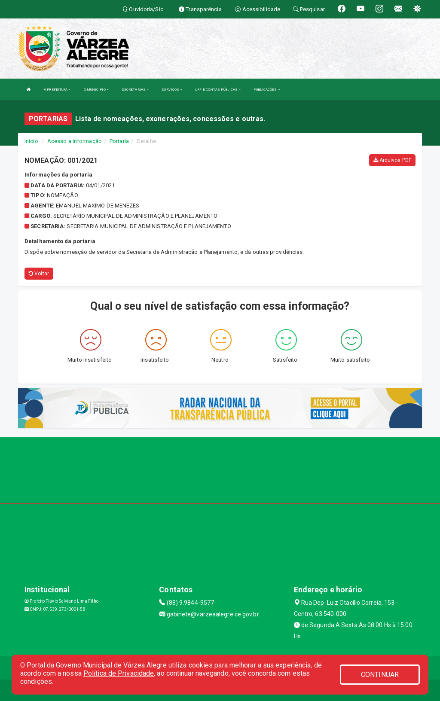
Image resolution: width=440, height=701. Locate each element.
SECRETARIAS (135, 89)
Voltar (39, 274)
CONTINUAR (380, 675)
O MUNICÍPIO (96, 89)
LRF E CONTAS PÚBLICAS (218, 89)
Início (31, 141)
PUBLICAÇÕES (267, 89)
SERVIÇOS (172, 89)
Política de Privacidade (118, 673)
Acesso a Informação (74, 141)
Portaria (119, 141)
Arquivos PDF (392, 160)
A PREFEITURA (57, 89)
